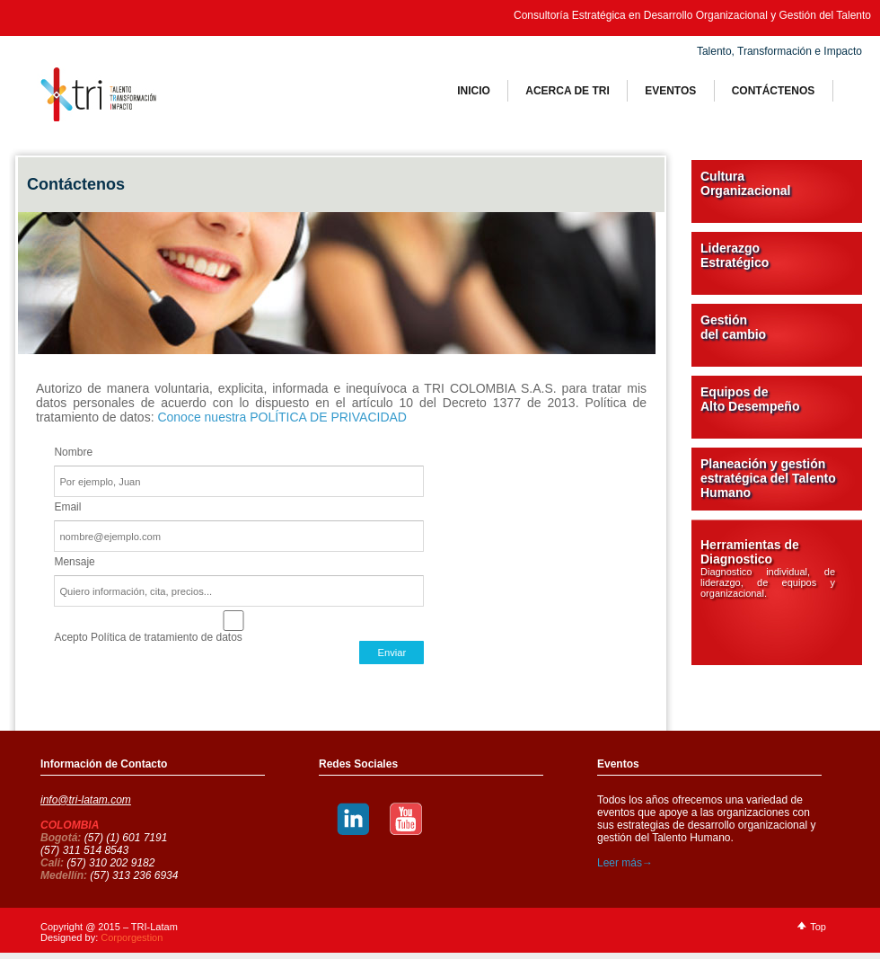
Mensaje (74, 561)
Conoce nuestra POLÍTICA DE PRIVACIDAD (282, 417)
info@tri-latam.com (85, 800)
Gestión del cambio (733, 327)
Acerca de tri (567, 90)
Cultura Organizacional (745, 183)
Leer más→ (625, 863)
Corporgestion (132, 937)
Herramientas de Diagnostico (767, 568)
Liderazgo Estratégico (734, 255)
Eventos (670, 90)
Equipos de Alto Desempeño (749, 399)
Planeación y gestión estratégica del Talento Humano (768, 478)
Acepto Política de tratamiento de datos (233, 620)
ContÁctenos (773, 90)
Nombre (73, 452)
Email (67, 507)
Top (818, 926)
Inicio (473, 90)
